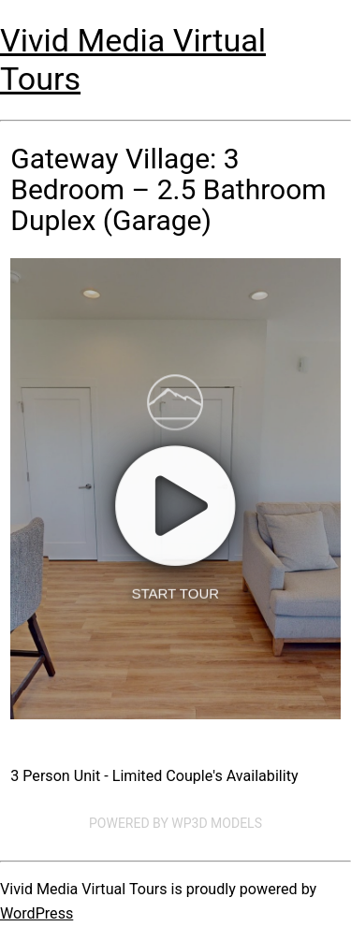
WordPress (36, 913)
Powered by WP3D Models (175, 823)
